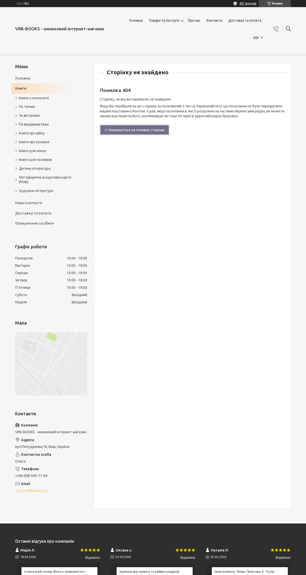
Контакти (214, 20)
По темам (27, 107)
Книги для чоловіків (35, 160)
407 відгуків (247, 3)
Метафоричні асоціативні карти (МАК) (45, 179)
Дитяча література (34, 168)
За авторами (29, 115)
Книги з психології (34, 98)
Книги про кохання (34, 142)
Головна (136, 20)
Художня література (36, 191)
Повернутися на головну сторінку (137, 130)
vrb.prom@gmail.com (31, 491)
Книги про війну (32, 133)
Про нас (194, 20)
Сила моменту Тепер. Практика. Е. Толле (244, 571)
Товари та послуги (164, 20)
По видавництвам (34, 124)
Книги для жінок (32, 151)
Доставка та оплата (244, 20)
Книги (20, 88)
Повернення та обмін (34, 223)
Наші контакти (28, 203)
